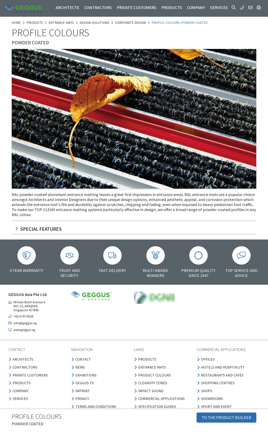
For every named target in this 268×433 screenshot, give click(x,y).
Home (16, 22)
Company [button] (196, 7)
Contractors (98, 7)
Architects (67, 7)
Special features (38, 229)
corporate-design (130, 22)
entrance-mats (61, 22)
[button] (233, 7)
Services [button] (219, 7)
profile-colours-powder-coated (179, 22)
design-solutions (94, 22)
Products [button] (171, 7)
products (35, 22)
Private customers (136, 7)
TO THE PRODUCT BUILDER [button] (226, 417)
